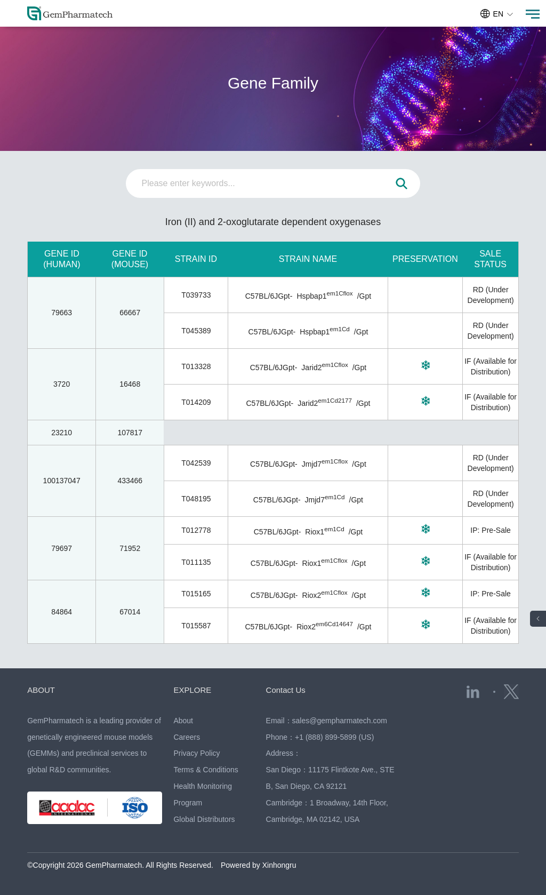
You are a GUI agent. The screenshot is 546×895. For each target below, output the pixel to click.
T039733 (196, 295)
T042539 (196, 463)
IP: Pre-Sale (490, 530)
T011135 (196, 562)
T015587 (196, 625)
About (183, 720)
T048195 (196, 498)
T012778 (196, 530)
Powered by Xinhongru (258, 865)
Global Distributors (204, 819)
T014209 (196, 402)
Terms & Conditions (205, 769)
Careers (186, 737)
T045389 (196, 330)
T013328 (196, 366)
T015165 (196, 593)
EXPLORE (192, 689)
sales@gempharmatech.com (339, 720)
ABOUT (41, 689)
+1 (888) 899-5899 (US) (334, 737)
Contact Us (286, 689)
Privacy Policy (196, 753)
